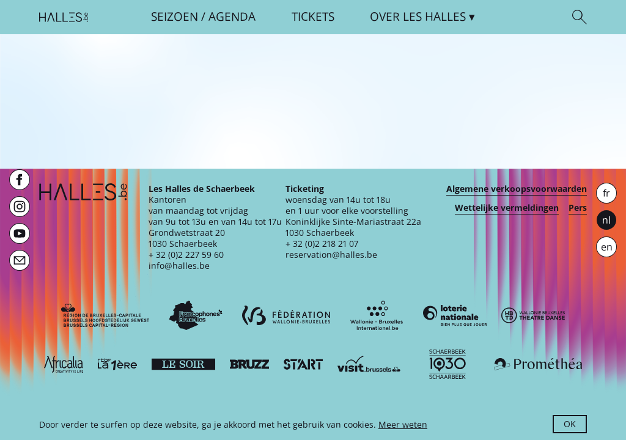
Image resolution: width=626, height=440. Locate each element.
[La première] (117, 364)
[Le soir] (183, 364)
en (607, 247)
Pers (578, 207)
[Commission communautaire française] (195, 315)
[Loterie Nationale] (455, 315)
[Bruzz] (249, 364)
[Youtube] (19, 233)
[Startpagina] (63, 17)
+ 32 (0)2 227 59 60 (186, 254)
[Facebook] (19, 179)
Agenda (232, 16)
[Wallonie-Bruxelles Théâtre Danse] (533, 315)
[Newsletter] (19, 260)
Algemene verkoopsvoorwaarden (516, 188)
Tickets (313, 16)
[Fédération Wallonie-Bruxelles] (286, 315)
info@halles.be (179, 265)
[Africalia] (63, 364)
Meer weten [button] (402, 424)
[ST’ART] (303, 364)
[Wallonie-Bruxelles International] (376, 315)
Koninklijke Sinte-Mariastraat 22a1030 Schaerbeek (353, 227)
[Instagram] (19, 206)
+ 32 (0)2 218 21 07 (321, 243)
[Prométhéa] (538, 364)
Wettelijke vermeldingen (507, 207)
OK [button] (570, 424)
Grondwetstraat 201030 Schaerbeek (187, 238)
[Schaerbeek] (447, 364)
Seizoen (174, 16)
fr (606, 193)
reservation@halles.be (331, 254)
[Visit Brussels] (369, 364)
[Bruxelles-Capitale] (105, 315)
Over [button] (418, 16)
